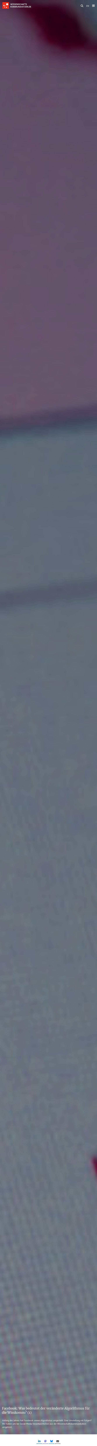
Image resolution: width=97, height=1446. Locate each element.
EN (87, 6)
